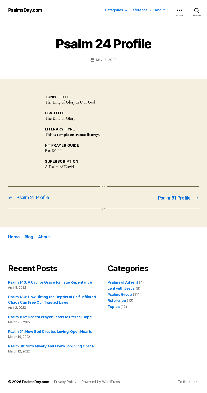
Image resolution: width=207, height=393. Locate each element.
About (160, 10)
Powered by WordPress (102, 381)
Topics (113, 306)
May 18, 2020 (106, 60)
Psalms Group (120, 294)
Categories (114, 10)
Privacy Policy (66, 381)
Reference (139, 10)
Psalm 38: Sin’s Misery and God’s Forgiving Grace (51, 346)
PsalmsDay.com (25, 10)
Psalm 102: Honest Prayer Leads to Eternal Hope (50, 317)
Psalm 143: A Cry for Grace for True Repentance (50, 282)
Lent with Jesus (121, 288)
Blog (29, 236)
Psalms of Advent (123, 282)
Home (14, 236)
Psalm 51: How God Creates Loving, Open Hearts (50, 331)
